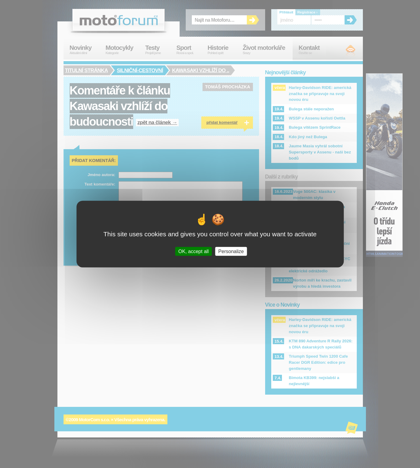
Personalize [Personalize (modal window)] (231, 251)
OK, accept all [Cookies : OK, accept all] (193, 251)
